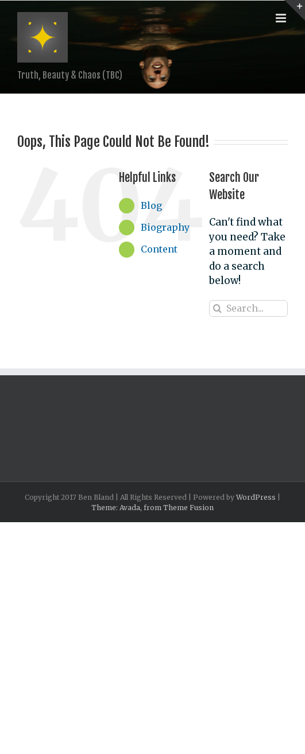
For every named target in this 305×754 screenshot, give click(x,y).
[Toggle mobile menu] (282, 18)
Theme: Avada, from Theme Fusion (152, 507)
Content (159, 249)
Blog (151, 205)
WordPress (256, 497)
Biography (165, 227)
